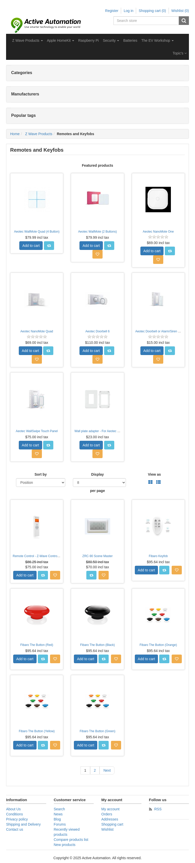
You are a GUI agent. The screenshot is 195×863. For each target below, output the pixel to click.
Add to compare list (49, 245)
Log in (128, 11)
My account (110, 809)
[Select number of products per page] (99, 482)
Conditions (14, 814)
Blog (57, 819)
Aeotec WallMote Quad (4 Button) (36, 231)
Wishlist (107, 829)
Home (15, 134)
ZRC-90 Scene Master (97, 556)
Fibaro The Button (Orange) (158, 645)
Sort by (41, 474)
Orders (106, 814)
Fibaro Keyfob (158, 556)
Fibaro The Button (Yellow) (37, 731)
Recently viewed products (67, 832)
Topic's (180, 53)
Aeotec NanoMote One (158, 231)
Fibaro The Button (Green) (98, 731)
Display (97, 474)
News (58, 814)
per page (97, 491)
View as (154, 474)
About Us (13, 809)
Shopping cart (112, 824)
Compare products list (71, 840)
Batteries (130, 40)
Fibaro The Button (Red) (36, 645)
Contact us (14, 829)
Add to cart (31, 246)
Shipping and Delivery (23, 824)
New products (65, 845)
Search (184, 20)
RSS (158, 809)
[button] (27, 40)
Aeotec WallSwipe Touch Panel (37, 431)
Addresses (109, 819)
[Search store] (146, 20)
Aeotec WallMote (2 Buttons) (97, 231)
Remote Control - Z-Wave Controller (37, 556)
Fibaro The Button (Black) (97, 645)
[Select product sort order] (40, 482)
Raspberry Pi (88, 40)
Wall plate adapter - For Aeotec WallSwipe (102, 431)
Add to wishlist (97, 254)
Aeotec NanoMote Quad (36, 331)
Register (111, 11)
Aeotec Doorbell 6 (97, 331)
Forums (60, 824)
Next (107, 770)
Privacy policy (17, 819)
